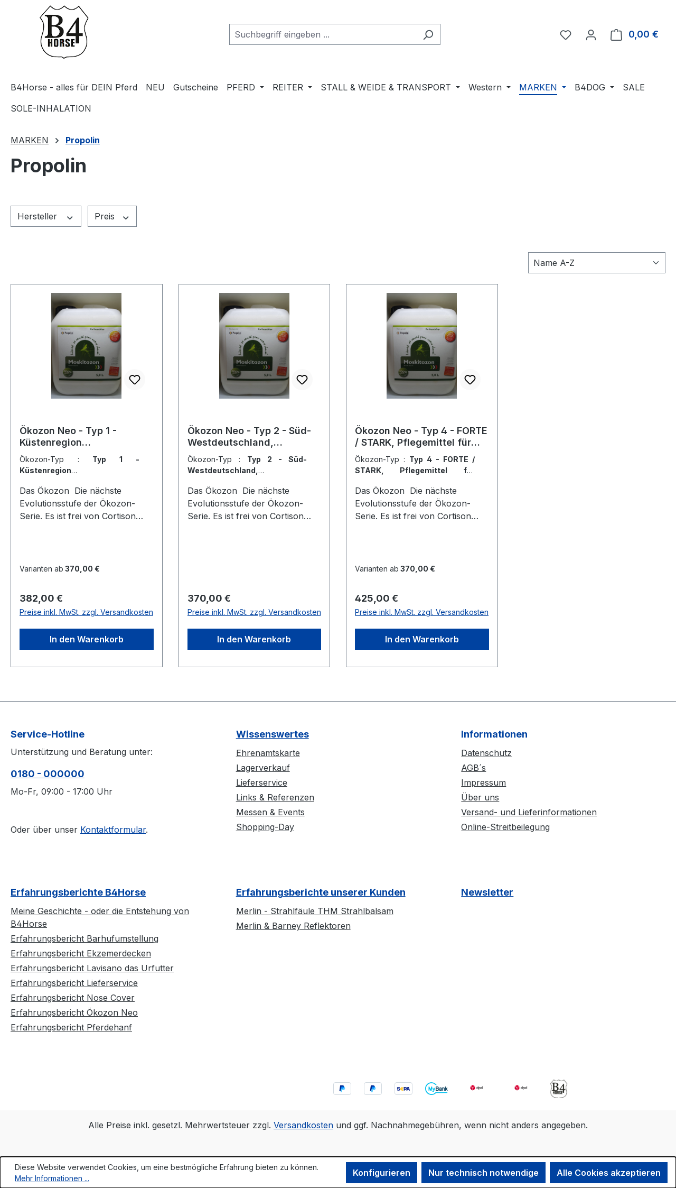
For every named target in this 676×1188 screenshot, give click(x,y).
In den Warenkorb (87, 639)
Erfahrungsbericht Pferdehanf (71, 1027)
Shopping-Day (265, 827)
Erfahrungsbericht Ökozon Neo (74, 1012)
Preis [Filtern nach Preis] (112, 216)
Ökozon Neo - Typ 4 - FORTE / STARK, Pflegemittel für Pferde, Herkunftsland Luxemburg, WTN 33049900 (421, 436)
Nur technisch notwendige (483, 1172)
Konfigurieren (381, 1172)
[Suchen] (428, 34)
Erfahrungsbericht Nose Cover (73, 997)
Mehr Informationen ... (52, 1178)
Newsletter (487, 892)
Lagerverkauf (263, 767)
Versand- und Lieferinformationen (529, 812)
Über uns (480, 797)
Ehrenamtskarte (268, 753)
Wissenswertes (272, 734)
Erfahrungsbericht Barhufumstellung (84, 938)
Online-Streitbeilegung (505, 827)
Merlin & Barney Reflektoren (293, 925)
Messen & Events (270, 812)
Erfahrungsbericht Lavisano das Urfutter (92, 968)
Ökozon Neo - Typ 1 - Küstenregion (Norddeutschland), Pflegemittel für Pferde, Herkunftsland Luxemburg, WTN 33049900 (82, 436)
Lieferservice (261, 782)
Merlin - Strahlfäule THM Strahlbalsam (314, 911)
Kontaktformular (113, 829)
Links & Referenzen (275, 797)
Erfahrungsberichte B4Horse (78, 892)
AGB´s (473, 767)
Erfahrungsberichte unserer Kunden (321, 892)
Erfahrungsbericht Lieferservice (74, 983)
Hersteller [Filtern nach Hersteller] (45, 216)
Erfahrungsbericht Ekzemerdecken (81, 953)
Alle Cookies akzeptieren (609, 1172)
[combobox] (322, 34)
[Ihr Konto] (591, 34)
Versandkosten (303, 1125)
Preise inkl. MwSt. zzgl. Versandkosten (86, 611)
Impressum (483, 782)
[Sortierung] (596, 262)
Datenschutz (486, 753)
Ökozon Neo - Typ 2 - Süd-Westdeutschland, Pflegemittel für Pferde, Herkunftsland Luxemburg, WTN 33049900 (249, 436)
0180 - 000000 (47, 773)
